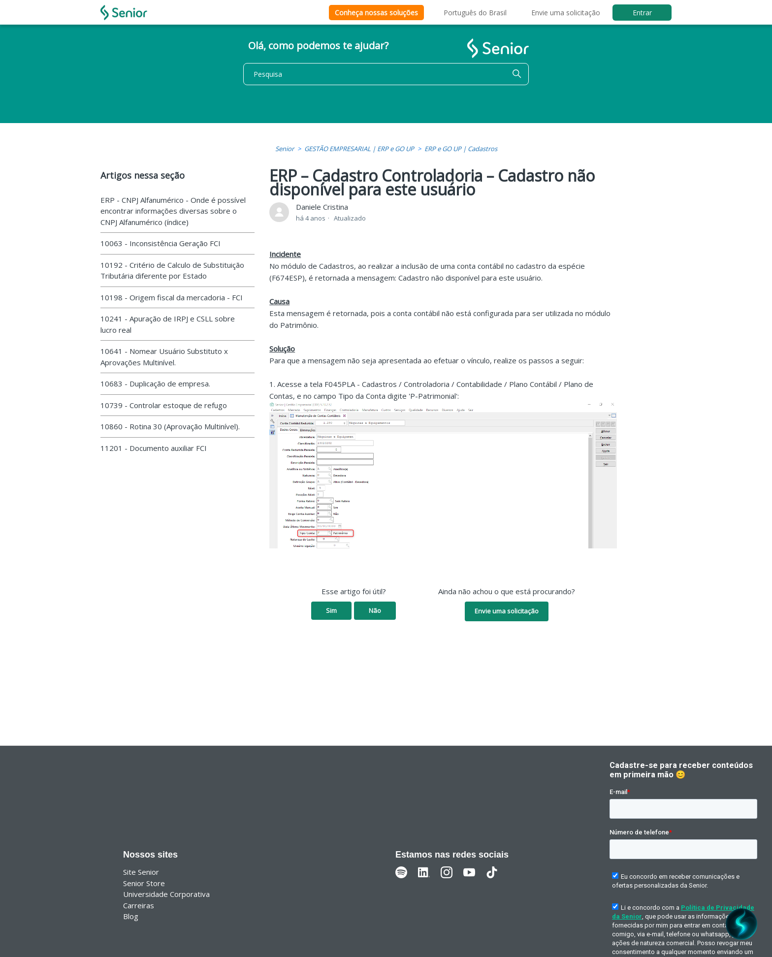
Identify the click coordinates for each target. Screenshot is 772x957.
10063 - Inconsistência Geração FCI (160, 243)
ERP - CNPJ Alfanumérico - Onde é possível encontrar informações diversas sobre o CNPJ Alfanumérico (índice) (173, 211)
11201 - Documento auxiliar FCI (153, 448)
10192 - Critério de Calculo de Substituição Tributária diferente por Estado (172, 270)
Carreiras (138, 905)
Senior (284, 148)
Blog (130, 916)
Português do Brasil (475, 12)
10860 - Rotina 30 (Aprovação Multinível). (170, 426)
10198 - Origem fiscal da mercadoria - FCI (171, 297)
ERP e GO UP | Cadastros (460, 148)
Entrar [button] (642, 12)
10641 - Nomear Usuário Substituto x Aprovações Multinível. (164, 356)
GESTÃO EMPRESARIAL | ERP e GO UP (359, 148)
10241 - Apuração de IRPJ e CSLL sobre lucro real (167, 324)
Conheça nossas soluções (376, 12)
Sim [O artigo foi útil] (331, 610)
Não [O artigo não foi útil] (375, 610)
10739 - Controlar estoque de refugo (163, 405)
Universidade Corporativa (166, 894)
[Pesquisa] (386, 74)
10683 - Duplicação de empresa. (155, 383)
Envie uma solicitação (565, 12)
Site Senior (141, 872)
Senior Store (144, 883)
